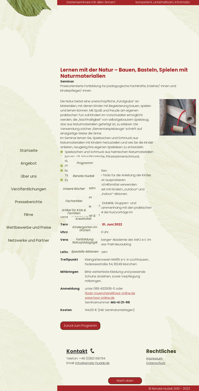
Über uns (29, 176)
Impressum (154, 358)
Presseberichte (28, 201)
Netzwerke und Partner (28, 240)
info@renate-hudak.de (92, 363)
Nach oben (125, 380)
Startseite (29, 150)
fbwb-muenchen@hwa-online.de (110, 293)
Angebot (29, 163)
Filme (28, 214)
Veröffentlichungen (28, 189)
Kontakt (76, 351)
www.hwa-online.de (99, 298)
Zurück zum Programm (80, 325)
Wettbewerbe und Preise (28, 227)
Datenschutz (155, 363)
